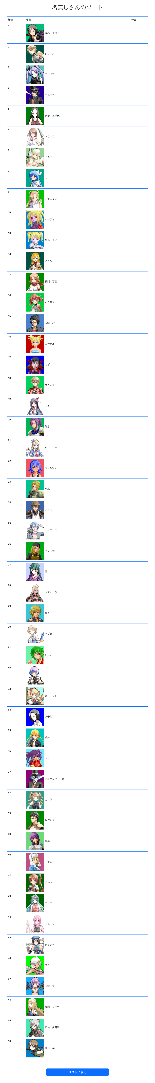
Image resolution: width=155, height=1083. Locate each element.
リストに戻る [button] (77, 1072)
